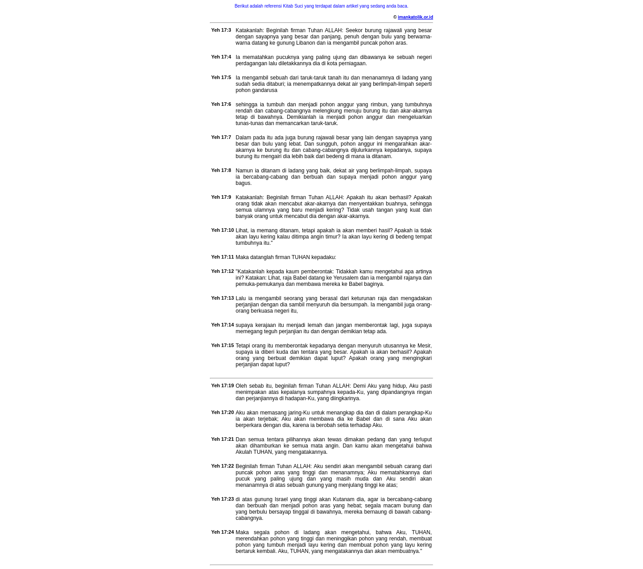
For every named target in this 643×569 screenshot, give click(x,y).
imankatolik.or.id (415, 17)
